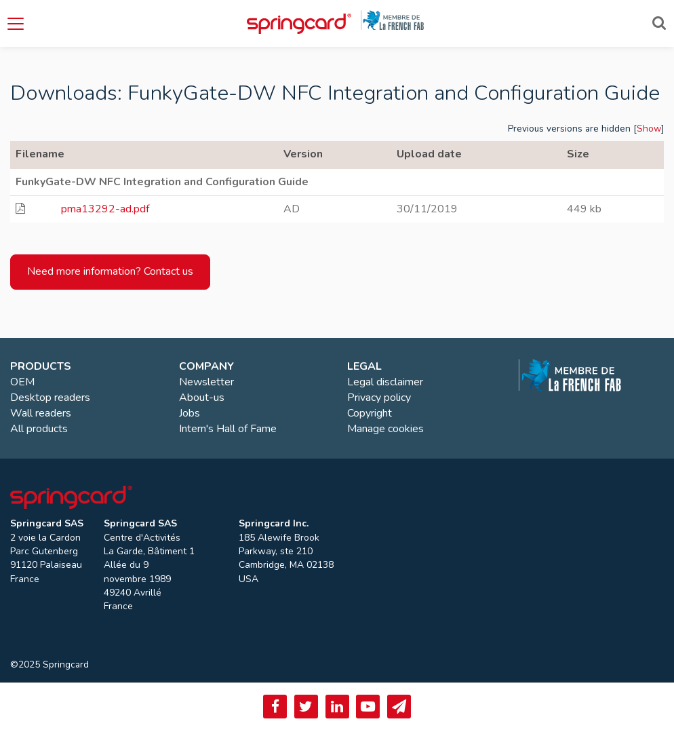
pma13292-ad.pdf (105, 208)
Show (649, 128)
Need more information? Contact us (110, 271)
